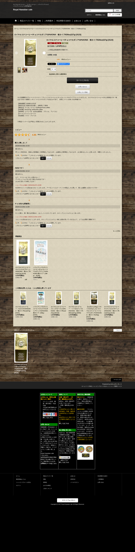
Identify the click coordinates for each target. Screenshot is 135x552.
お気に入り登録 (82, 92)
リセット (118, 330)
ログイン (89, 15)
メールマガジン (74, 482)
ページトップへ (117, 379)
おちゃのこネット (116, 384)
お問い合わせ (82, 87)
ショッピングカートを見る (23, 482)
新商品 (45, 482)
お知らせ (72, 476)
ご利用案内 (101, 479)
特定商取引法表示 (102, 476)
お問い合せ (101, 482)
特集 (44, 479)
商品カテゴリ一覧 (48, 476)
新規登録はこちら (100, 15)
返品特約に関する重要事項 (57, 74)
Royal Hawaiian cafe (22, 10)
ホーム (18, 476)
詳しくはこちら (48, 417)
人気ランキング (47, 488)
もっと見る (116, 231)
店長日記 (72, 479)
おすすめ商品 (47, 485)
